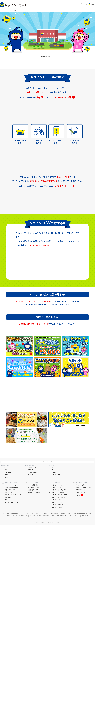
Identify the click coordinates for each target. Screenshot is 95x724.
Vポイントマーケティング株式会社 (17, 696)
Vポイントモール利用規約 (50, 693)
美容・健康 (8, 677)
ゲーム (6, 647)
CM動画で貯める (80, 670)
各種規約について (66, 693)
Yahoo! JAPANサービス (11, 665)
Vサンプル (31, 650)
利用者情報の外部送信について (83, 693)
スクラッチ (8, 657)
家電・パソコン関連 (10, 670)
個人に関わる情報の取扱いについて (13, 693)
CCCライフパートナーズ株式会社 (39, 696)
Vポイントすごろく (57, 682)
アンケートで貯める (81, 665)
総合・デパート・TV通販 (11, 667)
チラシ (54, 650)
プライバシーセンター (33, 693)
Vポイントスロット (57, 667)
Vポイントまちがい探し (58, 684)
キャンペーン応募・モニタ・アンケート (39, 672)
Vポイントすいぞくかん (58, 672)
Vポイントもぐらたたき (58, 677)
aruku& (54, 652)
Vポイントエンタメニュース (83, 667)
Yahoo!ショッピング (33, 647)
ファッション (8, 672)
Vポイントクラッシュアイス (59, 675)
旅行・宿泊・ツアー (33, 670)
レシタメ (78, 675)
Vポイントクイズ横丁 (57, 687)
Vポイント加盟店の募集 (59, 696)
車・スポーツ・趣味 (33, 667)
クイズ (6, 654)
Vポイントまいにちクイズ (59, 670)
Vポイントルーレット (57, 665)
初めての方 (84, 2)
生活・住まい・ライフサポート (13, 675)
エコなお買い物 (32, 652)
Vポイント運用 (56, 654)
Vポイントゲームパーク (82, 672)
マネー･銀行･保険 (33, 665)
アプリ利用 (8, 652)
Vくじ (53, 647)
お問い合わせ (86, 696)
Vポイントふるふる (57, 679)
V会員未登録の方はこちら (47, 64)
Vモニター (31, 654)
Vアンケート (8, 650)
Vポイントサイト (74, 696)
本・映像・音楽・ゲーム (11, 682)
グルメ (6, 679)
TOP (3, 10)
